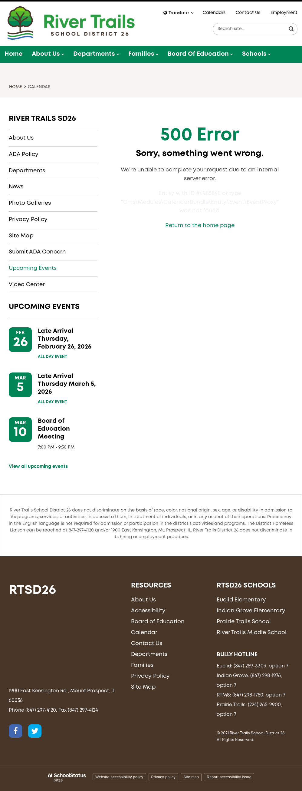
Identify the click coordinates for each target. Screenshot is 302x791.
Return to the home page (200, 225)
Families (142, 665)
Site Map (21, 235)
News (16, 186)
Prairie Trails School (244, 621)
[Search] (291, 29)
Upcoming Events (33, 268)
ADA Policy (23, 154)
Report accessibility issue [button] (229, 777)
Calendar (144, 632)
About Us (21, 138)
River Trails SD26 (42, 119)
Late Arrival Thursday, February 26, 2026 (64, 339)
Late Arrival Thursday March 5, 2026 (67, 384)
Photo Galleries (30, 203)
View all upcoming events (38, 467)
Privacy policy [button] (163, 777)
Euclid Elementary (241, 599)
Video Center (27, 284)
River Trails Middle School (252, 632)
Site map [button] (191, 777)
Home (15, 87)
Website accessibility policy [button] (119, 777)
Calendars (214, 13)
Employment (284, 13)
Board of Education (158, 621)
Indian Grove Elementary (251, 610)
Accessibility (148, 610)
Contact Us (248, 13)
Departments (27, 170)
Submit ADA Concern (37, 252)
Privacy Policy (28, 219)
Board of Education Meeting (54, 429)
